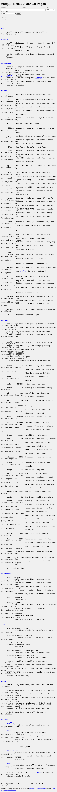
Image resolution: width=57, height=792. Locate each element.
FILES (3, 625)
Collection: (4, 11)
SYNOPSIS (4, 40)
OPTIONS (4, 91)
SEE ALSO (4, 720)
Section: (25, 7)
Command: (4, 7)
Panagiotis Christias (10, 790)
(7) (7, 76)
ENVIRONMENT (6, 574)
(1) (38, 78)
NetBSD (31, 788)
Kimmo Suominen (41, 788)
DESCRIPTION (6, 63)
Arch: (48, 7)
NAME (2, 29)
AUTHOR (3, 681)
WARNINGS (4, 320)
